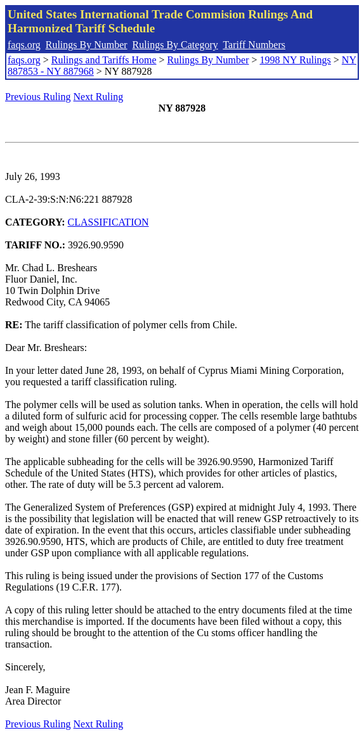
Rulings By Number (86, 44)
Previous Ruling (38, 96)
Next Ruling (99, 96)
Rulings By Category (175, 44)
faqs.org (24, 44)
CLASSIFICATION (108, 222)
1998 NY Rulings (295, 59)
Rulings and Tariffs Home (104, 59)
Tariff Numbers (254, 44)
